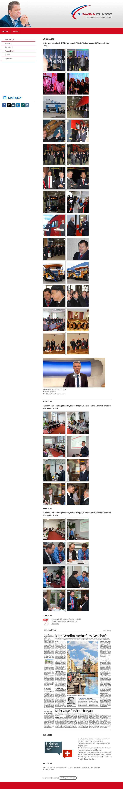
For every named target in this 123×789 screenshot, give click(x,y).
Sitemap (55, 778)
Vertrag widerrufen (68, 778)
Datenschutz (46, 778)
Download (55, 623)
